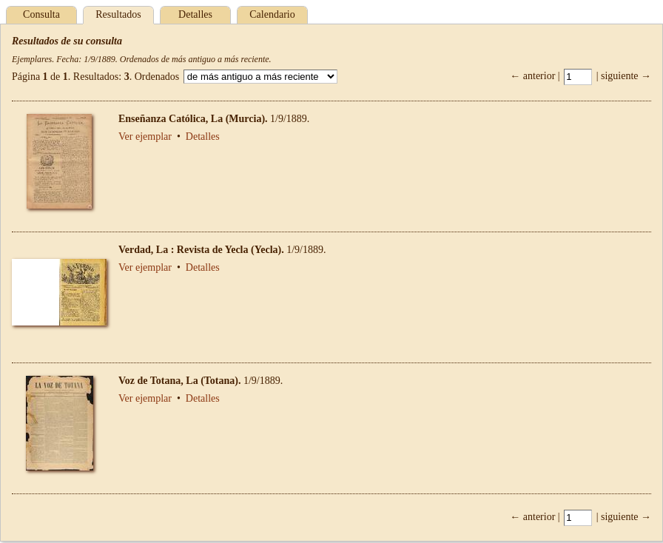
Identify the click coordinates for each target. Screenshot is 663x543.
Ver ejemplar (145, 136)
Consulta (41, 14)
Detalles (195, 14)
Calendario (272, 14)
